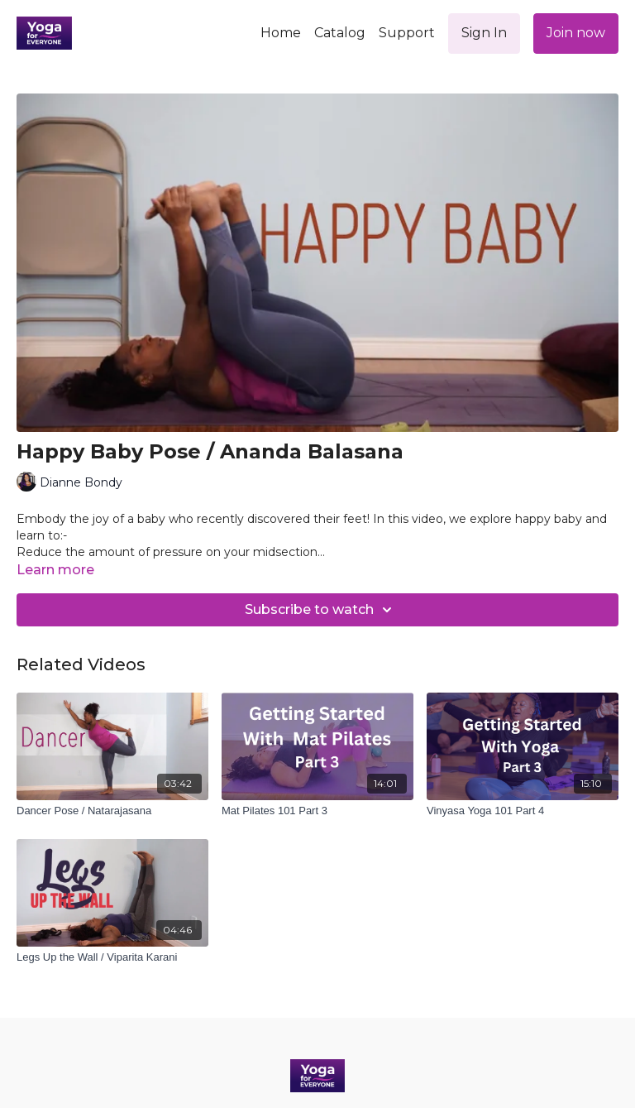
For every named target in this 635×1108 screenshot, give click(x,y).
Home (280, 33)
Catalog (339, 33)
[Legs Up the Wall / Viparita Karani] (112, 957)
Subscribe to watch (321, 610)
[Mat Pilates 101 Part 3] (317, 811)
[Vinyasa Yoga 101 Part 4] (522, 811)
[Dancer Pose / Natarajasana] (112, 811)
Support (407, 33)
